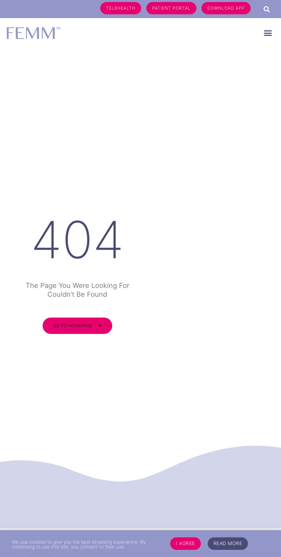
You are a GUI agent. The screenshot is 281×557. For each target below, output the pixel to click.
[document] (140, 278)
